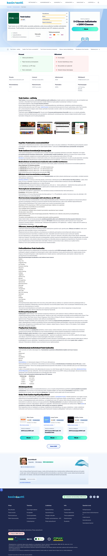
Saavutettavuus (49, 512)
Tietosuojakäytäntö (69, 515)
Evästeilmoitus (68, 518)
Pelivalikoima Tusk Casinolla (82, 49)
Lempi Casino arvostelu (48, 425)
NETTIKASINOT (32, 2)
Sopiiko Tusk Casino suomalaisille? (30, 49)
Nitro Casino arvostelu (24, 425)
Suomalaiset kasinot (88, 523)
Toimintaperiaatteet (32, 509)
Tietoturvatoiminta (69, 512)
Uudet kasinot (86, 517)
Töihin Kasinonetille (13, 518)
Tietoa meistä (11, 512)
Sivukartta (66, 521)
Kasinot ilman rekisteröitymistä (90, 513)
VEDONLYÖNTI (68, 2)
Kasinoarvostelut (16, 7)
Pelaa (85, 29)
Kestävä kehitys (49, 509)
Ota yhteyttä (11, 509)
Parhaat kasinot (87, 509)
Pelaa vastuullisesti (50, 521)
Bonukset (21, 158)
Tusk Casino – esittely (15, 49)
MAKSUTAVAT (80, 2)
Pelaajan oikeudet (50, 515)
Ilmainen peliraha (23, 180)
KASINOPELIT (57, 2)
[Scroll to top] (1, 489)
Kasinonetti (9, 7)
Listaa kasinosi (30, 521)
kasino (82, 403)
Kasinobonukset (87, 520)
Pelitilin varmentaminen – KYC (53, 518)
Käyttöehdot (67, 509)
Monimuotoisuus (12, 515)
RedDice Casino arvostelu (73, 425)
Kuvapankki (30, 512)
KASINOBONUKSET (45, 2)
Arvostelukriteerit (31, 518)
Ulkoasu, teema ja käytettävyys (66, 49)
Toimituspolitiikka (31, 515)
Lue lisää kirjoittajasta (25, 482)
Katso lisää (53, 446)
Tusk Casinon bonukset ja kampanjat (49, 49)
